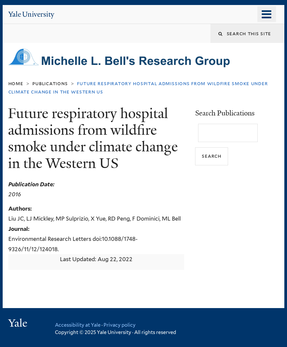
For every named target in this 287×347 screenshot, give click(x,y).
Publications (50, 83)
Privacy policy (120, 325)
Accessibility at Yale (78, 325)
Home (15, 83)
